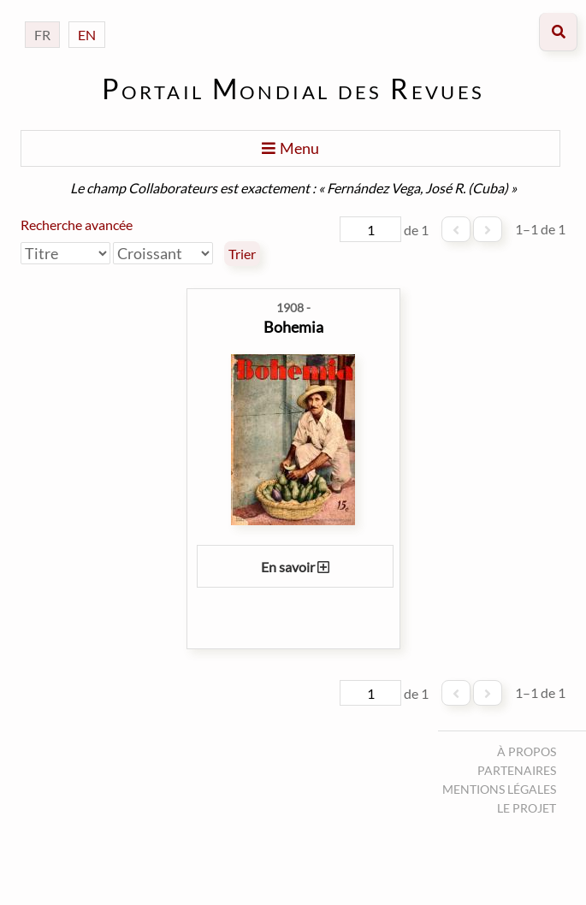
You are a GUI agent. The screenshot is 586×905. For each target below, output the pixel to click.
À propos (526, 751)
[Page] (370, 229)
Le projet (526, 808)
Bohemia (293, 326)
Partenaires (516, 770)
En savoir (295, 567)
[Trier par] (65, 253)
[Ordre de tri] (163, 253)
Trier (242, 254)
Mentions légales (499, 789)
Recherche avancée (77, 224)
